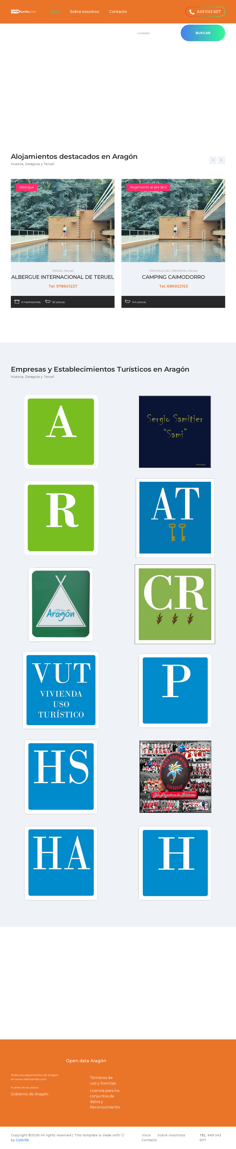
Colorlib (22, 1140)
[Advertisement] (118, 97)
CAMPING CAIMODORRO (173, 277)
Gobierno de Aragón (29, 1094)
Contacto (118, 11)
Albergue (26, 187)
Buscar (203, 33)
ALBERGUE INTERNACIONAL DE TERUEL (62, 277)
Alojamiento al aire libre (148, 187)
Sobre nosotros (84, 11)
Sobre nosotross (171, 1135)
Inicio (55, 11)
